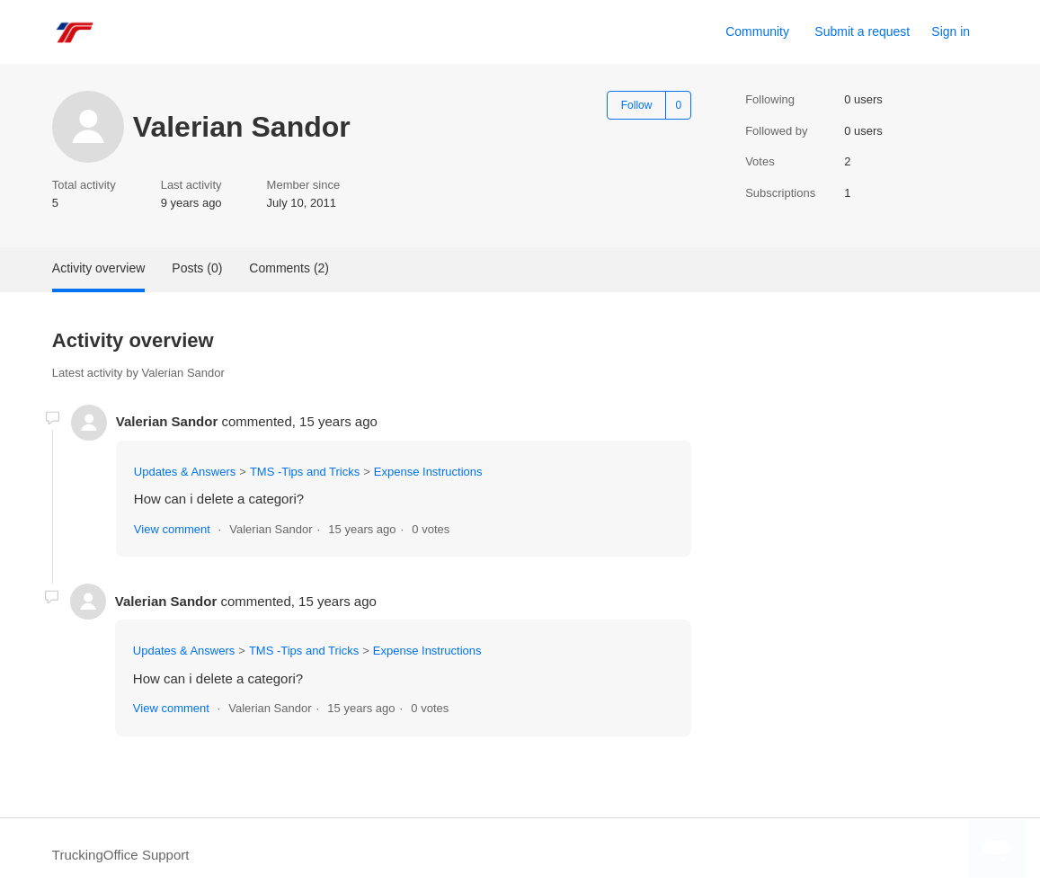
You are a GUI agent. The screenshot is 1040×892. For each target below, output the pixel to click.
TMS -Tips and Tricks (305, 471)
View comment (172, 529)
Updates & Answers (185, 471)
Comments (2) (289, 268)
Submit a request (862, 31)
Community (757, 31)
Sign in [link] (950, 31)
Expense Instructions (428, 471)
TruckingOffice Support (121, 854)
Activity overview (98, 268)
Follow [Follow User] (637, 105)
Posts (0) (197, 268)
